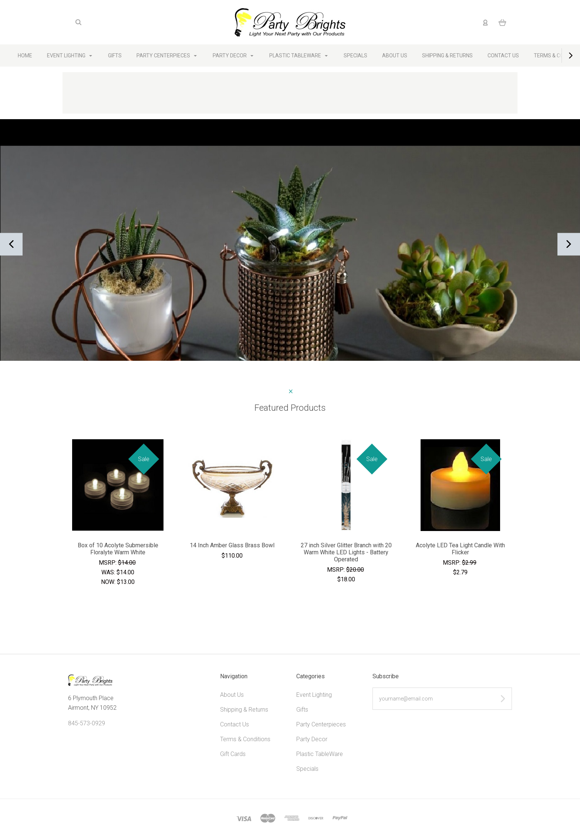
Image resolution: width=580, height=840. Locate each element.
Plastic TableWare (298, 55)
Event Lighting (69, 55)
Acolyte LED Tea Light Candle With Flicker (460, 549)
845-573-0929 (86, 723)
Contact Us (503, 55)
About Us (394, 55)
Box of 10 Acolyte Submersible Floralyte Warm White (118, 549)
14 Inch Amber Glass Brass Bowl (232, 545)
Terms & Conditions (245, 739)
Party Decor (233, 55)
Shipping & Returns (447, 55)
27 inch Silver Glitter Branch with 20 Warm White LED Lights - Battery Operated (346, 552)
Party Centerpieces (166, 55)
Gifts (115, 55)
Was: (109, 572)
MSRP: (108, 562)
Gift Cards (233, 753)
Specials (355, 55)
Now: (109, 581)
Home (25, 55)
